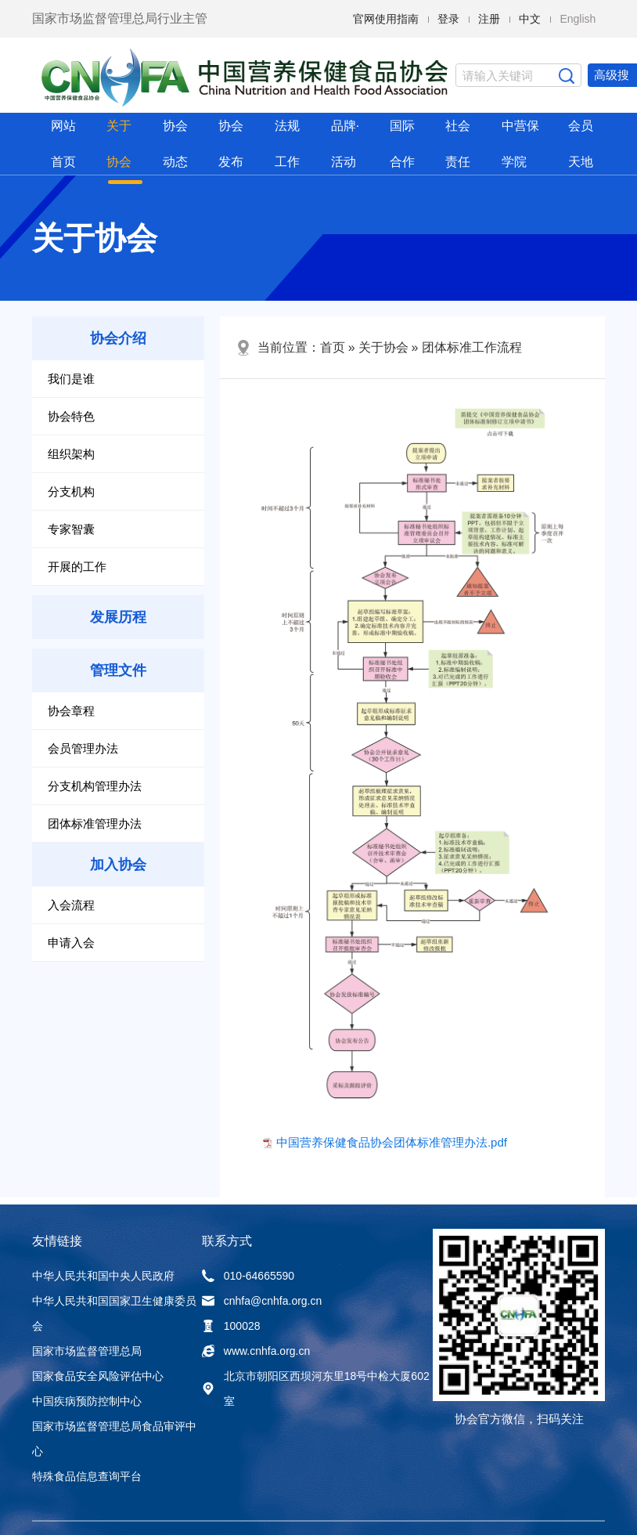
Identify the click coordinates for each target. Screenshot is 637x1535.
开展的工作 (77, 566)
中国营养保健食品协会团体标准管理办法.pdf (391, 1142)
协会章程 (71, 710)
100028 (231, 1326)
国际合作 (402, 143)
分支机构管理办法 (95, 786)
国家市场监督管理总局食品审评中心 (114, 1438)
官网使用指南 (386, 19)
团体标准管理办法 (95, 823)
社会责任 (457, 143)
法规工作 (287, 143)
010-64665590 (248, 1276)
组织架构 (71, 453)
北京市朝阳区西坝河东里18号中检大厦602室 (316, 1388)
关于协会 (118, 143)
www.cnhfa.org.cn (256, 1351)
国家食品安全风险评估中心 (98, 1376)
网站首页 (63, 143)
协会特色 (71, 416)
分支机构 (71, 491)
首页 (332, 347)
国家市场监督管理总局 (87, 1351)
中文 (530, 19)
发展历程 (118, 617)
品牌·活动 (345, 143)
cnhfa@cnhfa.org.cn (262, 1301)
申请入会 (71, 942)
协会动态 (175, 143)
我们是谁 (71, 378)
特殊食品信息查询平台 (87, 1476)
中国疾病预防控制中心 (87, 1401)
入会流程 (71, 905)
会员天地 (580, 143)
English (578, 19)
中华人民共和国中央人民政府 (103, 1276)
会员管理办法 (83, 748)
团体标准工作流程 (472, 347)
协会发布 (230, 143)
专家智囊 (71, 529)
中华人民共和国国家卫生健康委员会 (114, 1313)
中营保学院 (520, 143)
